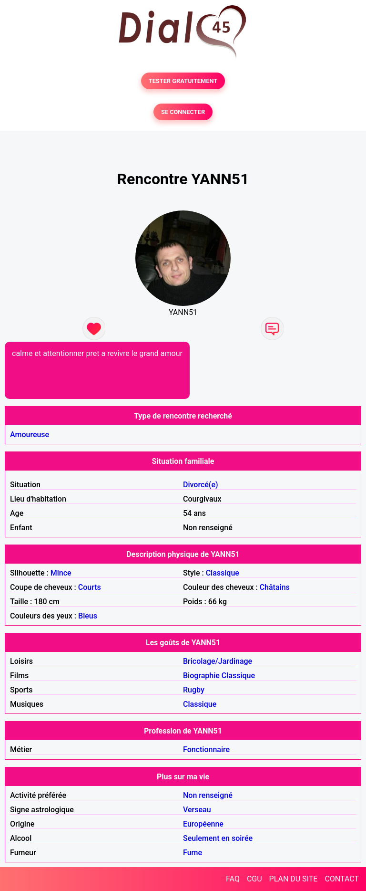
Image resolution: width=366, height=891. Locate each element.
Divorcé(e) (200, 484)
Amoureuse (29, 434)
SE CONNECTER (183, 111)
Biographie (201, 675)
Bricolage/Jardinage (217, 661)
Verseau (197, 809)
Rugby (193, 689)
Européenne (203, 823)
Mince (61, 572)
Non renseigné (208, 795)
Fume (192, 852)
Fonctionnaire (206, 749)
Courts (89, 587)
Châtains (275, 587)
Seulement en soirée (218, 838)
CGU (254, 878)
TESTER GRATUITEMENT (183, 80)
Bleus (87, 615)
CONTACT (342, 878)
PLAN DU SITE (293, 878)
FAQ (233, 878)
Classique (222, 572)
